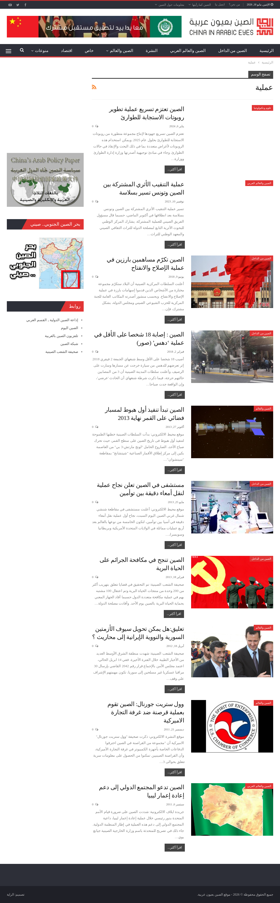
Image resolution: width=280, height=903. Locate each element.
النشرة (152, 50)
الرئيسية (266, 50)
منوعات (41, 50)
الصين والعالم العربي (188, 50)
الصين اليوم (69, 328)
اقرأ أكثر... (175, 169)
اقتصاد (66, 50)
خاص (89, 50)
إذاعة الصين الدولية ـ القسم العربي (52, 320)
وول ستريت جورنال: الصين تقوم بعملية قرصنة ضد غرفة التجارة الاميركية (145, 712)
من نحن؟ (234, 4)
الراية (10, 894)
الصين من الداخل (232, 50)
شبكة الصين (69, 344)
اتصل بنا (220, 4)
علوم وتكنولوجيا (263, 107)
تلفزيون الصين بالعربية (61, 336)
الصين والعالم (121, 50)
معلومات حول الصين (171, 4)
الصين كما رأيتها (201, 4)
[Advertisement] (45, 105)
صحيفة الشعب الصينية (61, 352)
